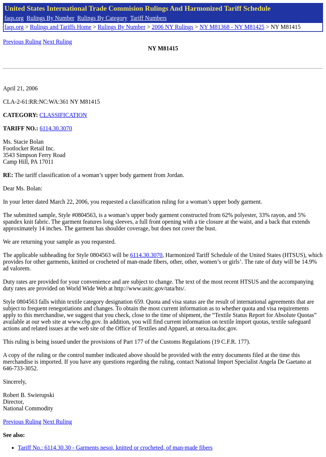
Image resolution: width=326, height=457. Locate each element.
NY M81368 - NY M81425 (232, 27)
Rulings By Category (102, 18)
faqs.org (14, 18)
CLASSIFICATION (63, 115)
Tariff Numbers (148, 18)
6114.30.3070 (56, 128)
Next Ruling (57, 42)
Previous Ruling (22, 42)
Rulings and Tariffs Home (61, 27)
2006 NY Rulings (172, 27)
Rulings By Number (50, 18)
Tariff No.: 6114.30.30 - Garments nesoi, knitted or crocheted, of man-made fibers (115, 447)
